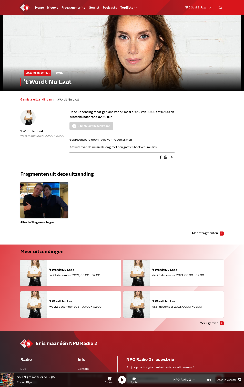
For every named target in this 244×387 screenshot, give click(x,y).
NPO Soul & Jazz (198, 7)
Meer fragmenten (208, 233)
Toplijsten (129, 7)
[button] (109, 379)
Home (39, 7)
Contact (83, 368)
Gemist (94, 7)
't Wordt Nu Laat (31, 131)
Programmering (73, 7)
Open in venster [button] (229, 379)
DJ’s (23, 368)
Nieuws (52, 7)
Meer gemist (212, 323)
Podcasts (110, 7)
